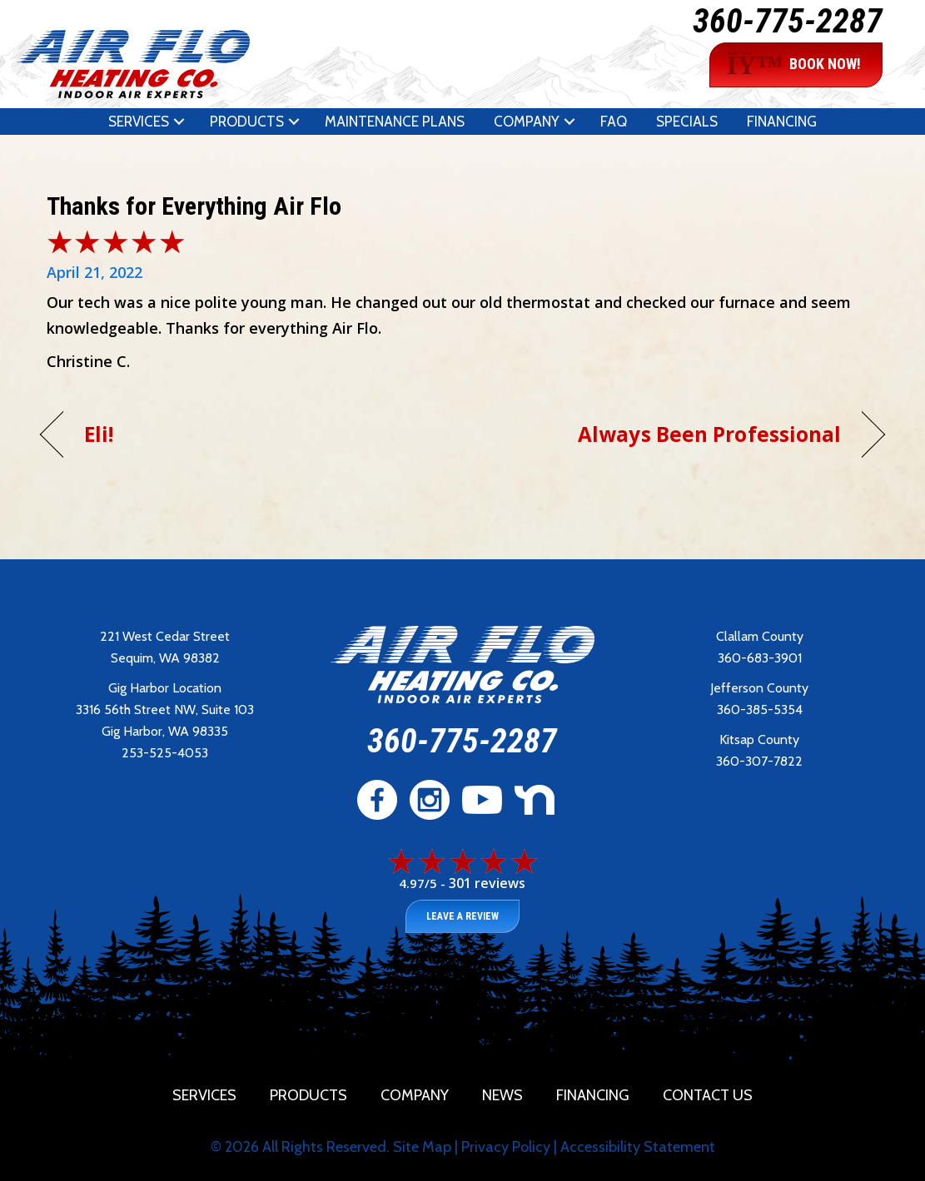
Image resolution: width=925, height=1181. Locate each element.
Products (308, 1095)
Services (204, 1095)
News (502, 1095)
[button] (179, 121)
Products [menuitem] (247, 121)
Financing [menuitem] (782, 121)
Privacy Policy (505, 1147)
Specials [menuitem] (687, 121)
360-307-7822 (759, 761)
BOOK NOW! (794, 65)
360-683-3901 (760, 658)
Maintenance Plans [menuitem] (395, 121)
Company (414, 1095)
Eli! (98, 434)
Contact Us (708, 1095)
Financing (592, 1095)
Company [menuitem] (526, 121)
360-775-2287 (788, 21)
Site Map (422, 1147)
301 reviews (487, 883)
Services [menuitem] (138, 121)
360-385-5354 (760, 709)
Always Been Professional (709, 434)
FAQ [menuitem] (613, 121)
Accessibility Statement (637, 1147)
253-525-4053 (165, 753)
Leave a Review (462, 916)
